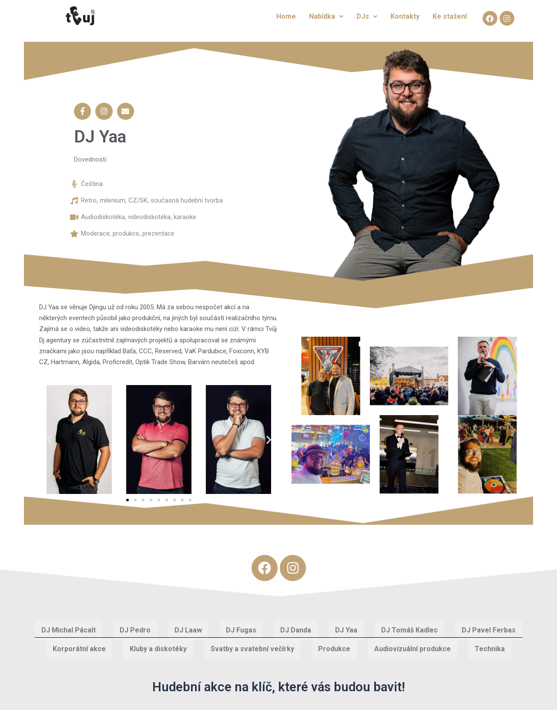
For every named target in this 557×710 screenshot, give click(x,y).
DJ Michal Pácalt (68, 624)
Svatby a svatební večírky (252, 643)
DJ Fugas (241, 624)
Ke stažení (450, 16)
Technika (490, 643)
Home (286, 16)
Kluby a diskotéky (158, 643)
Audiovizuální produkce (412, 643)
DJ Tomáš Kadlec (409, 624)
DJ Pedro (135, 624)
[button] (49, 434)
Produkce (334, 643)
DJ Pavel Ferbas (489, 624)
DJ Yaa (346, 624)
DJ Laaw (188, 624)
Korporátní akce (79, 643)
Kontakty (404, 16)
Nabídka (326, 16)
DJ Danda (295, 624)
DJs (366, 16)
